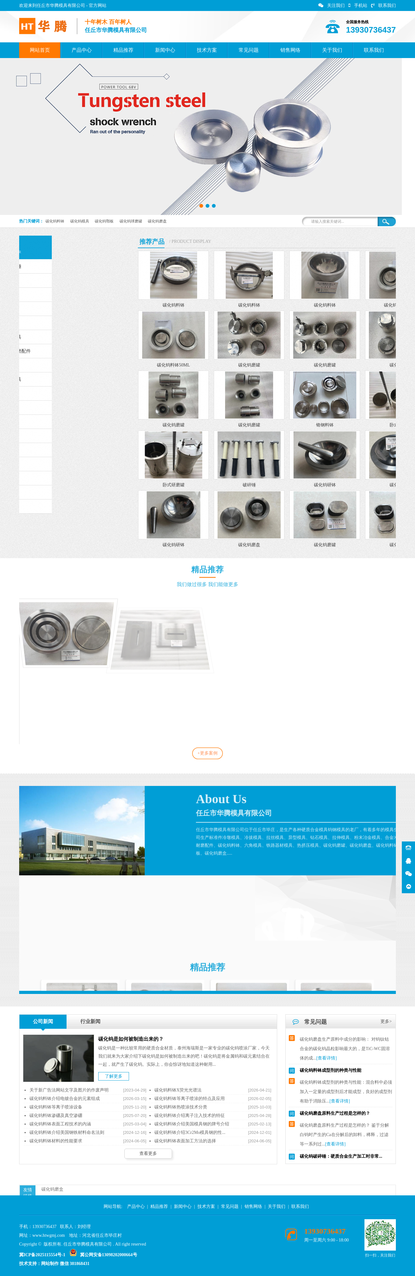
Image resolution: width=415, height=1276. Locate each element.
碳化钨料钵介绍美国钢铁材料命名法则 (67, 1132)
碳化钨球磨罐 (131, 221)
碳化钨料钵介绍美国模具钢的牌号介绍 (191, 1124)
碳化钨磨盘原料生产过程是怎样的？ (335, 1116)
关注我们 (331, 5)
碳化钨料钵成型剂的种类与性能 (330, 1073)
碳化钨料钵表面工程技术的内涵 (60, 1124)
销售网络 (290, 50)
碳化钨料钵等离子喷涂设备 (56, 1107)
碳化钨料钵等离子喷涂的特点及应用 (189, 1098)
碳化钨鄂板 (104, 221)
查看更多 (148, 1153)
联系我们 (383, 5)
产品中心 (82, 50)
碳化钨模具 (79, 221)
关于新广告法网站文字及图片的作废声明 (69, 1090)
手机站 (357, 5)
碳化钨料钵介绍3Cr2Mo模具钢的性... (189, 1132)
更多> (386, 1021)
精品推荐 (123, 50)
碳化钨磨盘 (157, 221)
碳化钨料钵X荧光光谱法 (178, 1090)
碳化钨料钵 (55, 221)
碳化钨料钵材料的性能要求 (56, 1141)
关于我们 (332, 50)
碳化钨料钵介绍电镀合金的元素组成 (65, 1098)
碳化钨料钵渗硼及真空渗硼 (56, 1115)
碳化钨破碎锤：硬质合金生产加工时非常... (341, 1159)
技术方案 (207, 50)
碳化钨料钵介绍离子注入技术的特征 (189, 1115)
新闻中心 (165, 50)
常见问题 (249, 50)
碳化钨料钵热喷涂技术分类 (180, 1107)
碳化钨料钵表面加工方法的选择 (185, 1141)
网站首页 (40, 50)
